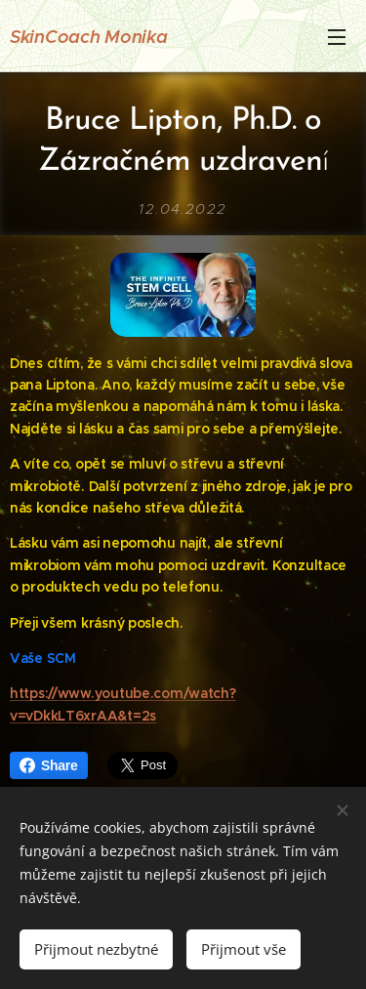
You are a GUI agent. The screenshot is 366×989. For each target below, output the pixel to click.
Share (49, 765)
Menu (337, 37)
